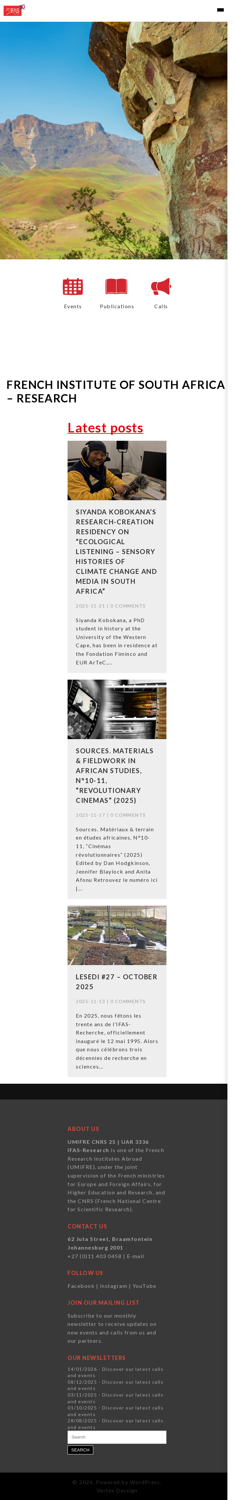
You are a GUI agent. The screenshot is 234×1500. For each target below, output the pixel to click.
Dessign (127, 1490)
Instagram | (116, 1286)
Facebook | (84, 1286)
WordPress (145, 1482)
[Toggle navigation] (220, 10)
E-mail (135, 1256)
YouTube (144, 1286)
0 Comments (128, 606)
